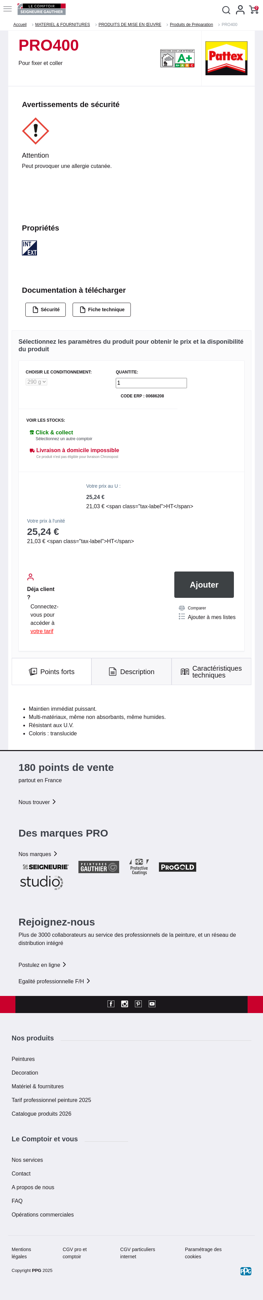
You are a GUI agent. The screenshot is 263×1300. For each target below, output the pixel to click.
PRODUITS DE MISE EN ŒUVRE (130, 24)
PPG (36, 1270)
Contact (21, 1174)
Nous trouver (37, 802)
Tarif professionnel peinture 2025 (51, 1100)
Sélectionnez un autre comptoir (64, 438)
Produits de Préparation (191, 24)
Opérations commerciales (43, 1215)
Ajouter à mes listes (207, 616)
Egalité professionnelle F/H (54, 981)
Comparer (192, 608)
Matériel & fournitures (38, 1086)
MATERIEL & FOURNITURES (62, 24)
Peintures (23, 1059)
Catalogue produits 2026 (41, 1114)
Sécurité (46, 309)
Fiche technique (102, 309)
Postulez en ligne (42, 965)
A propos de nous (33, 1187)
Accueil (20, 24)
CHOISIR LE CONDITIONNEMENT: (59, 372)
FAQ (17, 1201)
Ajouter (204, 584)
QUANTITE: (127, 372)
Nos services (27, 1160)
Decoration (25, 1073)
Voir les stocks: (45, 420)
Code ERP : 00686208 (142, 396)
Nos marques (38, 854)
